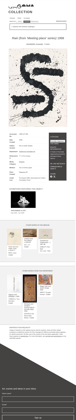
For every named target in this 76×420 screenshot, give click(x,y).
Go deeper (27, 18)
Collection (20, 12)
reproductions (24, 336)
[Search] (38, 26)
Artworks (12, 18)
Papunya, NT (23, 172)
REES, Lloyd (12, 253)
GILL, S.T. (27, 245)
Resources (34, 21)
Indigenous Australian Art (27, 151)
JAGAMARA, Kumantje (34, 44)
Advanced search (61, 21)
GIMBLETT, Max (45, 247)
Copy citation (54, 143)
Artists (19, 18)
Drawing (21, 162)
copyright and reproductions (53, 336)
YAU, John (43, 251)
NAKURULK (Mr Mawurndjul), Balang (29, 316)
